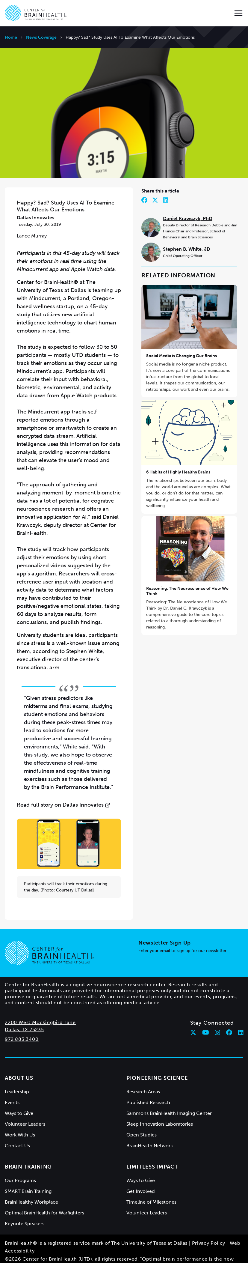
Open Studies (141, 1119)
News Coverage (41, 37)
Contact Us (17, 1130)
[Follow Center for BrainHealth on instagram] (217, 1017)
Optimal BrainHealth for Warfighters (44, 1197)
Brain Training (28, 1151)
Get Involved (140, 1175)
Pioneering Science (157, 1062)
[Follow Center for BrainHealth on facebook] (229, 1017)
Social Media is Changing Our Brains (181, 340)
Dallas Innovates (86, 789)
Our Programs (20, 1164)
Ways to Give (19, 1097)
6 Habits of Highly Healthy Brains (178, 456)
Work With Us (20, 1119)
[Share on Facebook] (144, 184)
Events (12, 1086)
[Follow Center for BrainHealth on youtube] (205, 1017)
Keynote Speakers (24, 1208)
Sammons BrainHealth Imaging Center (169, 1097)
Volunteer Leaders (25, 1108)
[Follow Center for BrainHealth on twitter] (193, 1017)
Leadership (17, 1076)
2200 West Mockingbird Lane (40, 1006)
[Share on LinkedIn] (165, 184)
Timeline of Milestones (151, 1186)
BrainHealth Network (149, 1130)
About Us (19, 1062)
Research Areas (143, 1076)
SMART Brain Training (28, 1175)
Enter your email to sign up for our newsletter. (183, 934)
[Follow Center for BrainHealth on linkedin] (241, 1017)
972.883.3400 (22, 1023)
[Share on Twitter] (155, 184)
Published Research (148, 1086)
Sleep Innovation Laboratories (159, 1108)
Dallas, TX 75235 (24, 1014)
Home (11, 37)
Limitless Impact (152, 1151)
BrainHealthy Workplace (31, 1186)
